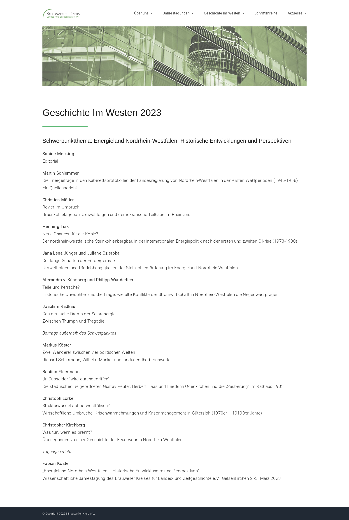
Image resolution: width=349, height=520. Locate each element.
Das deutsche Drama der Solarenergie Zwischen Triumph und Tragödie (79, 314)
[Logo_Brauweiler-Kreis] (61, 10)
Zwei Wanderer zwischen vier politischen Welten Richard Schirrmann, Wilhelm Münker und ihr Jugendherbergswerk (105, 352)
